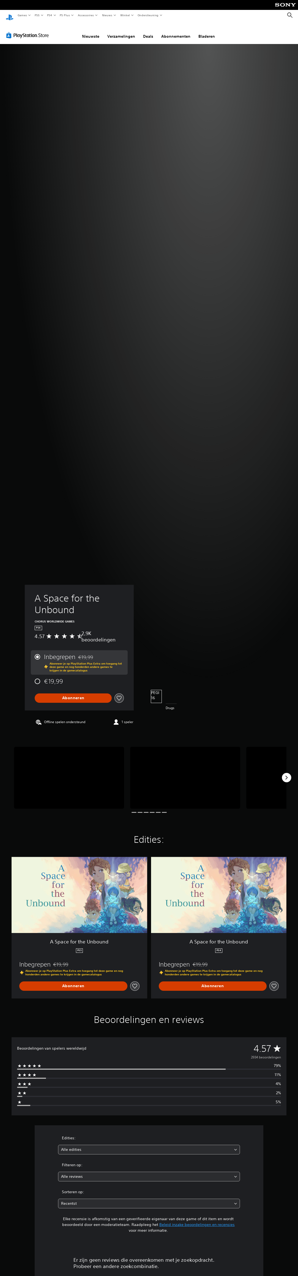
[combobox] (149, 1144)
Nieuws (107, 15)
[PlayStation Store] (28, 30)
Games (22, 15)
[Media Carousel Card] (69, 772)
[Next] (286, 772)
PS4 (49, 15)
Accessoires (86, 15)
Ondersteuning (148, 15)
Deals (148, 31)
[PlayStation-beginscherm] (9, 15)
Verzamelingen (121, 31)
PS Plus (65, 15)
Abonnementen (175, 31)
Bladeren (206, 31)
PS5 (37, 15)
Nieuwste (90, 31)
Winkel (125, 15)
